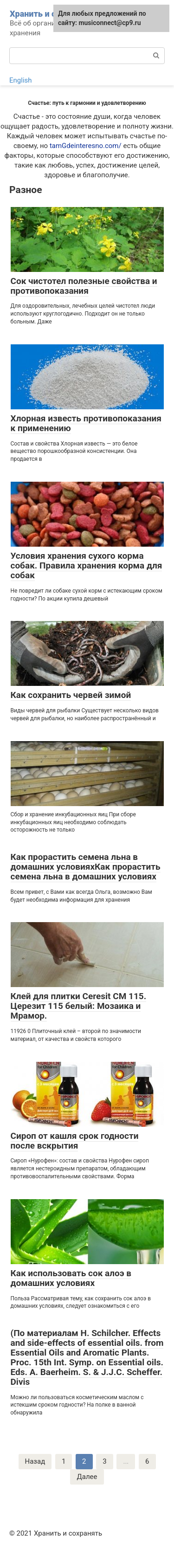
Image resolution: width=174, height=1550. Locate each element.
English (20, 80)
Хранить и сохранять (51, 14)
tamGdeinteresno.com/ (86, 146)
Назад (35, 1461)
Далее (87, 1476)
